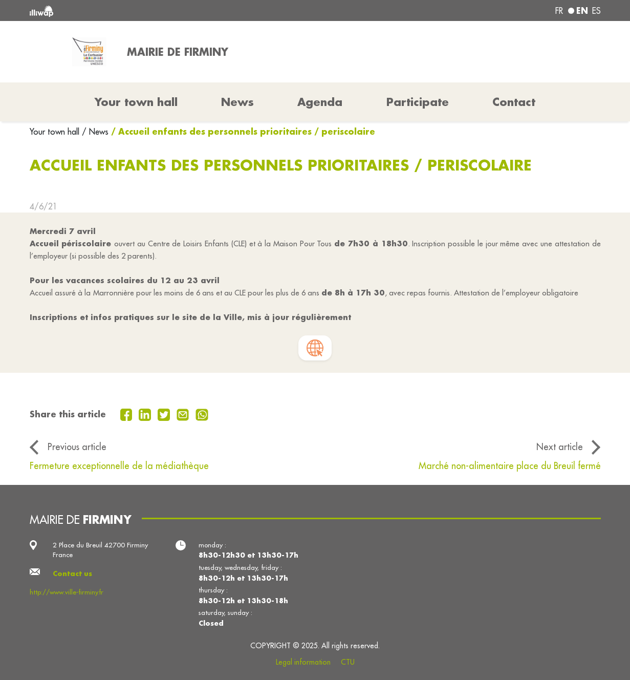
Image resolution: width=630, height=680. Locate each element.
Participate (417, 102)
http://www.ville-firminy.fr (66, 592)
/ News (95, 131)
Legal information (303, 662)
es (596, 11)
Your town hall (56, 131)
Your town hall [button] (136, 102)
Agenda (319, 102)
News (237, 102)
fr (559, 11)
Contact (513, 102)
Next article (559, 447)
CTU (348, 662)
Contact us (72, 573)
